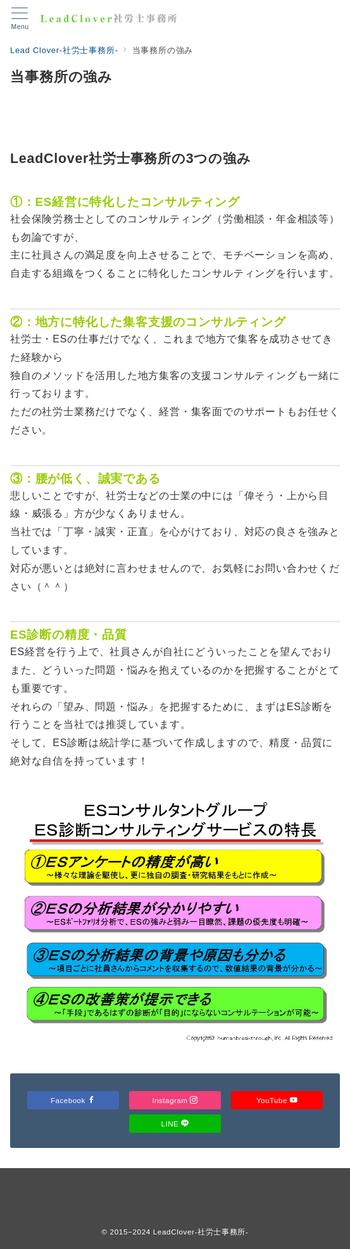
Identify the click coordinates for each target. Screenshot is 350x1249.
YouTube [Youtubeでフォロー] (276, 1100)
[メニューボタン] (20, 19)
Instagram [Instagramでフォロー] (174, 1100)
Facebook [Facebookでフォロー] (73, 1100)
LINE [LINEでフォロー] (175, 1123)
